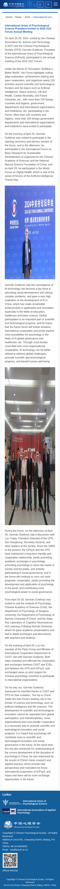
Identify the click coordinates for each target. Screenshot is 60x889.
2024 (27, 17)
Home (9, 17)
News (18, 17)
